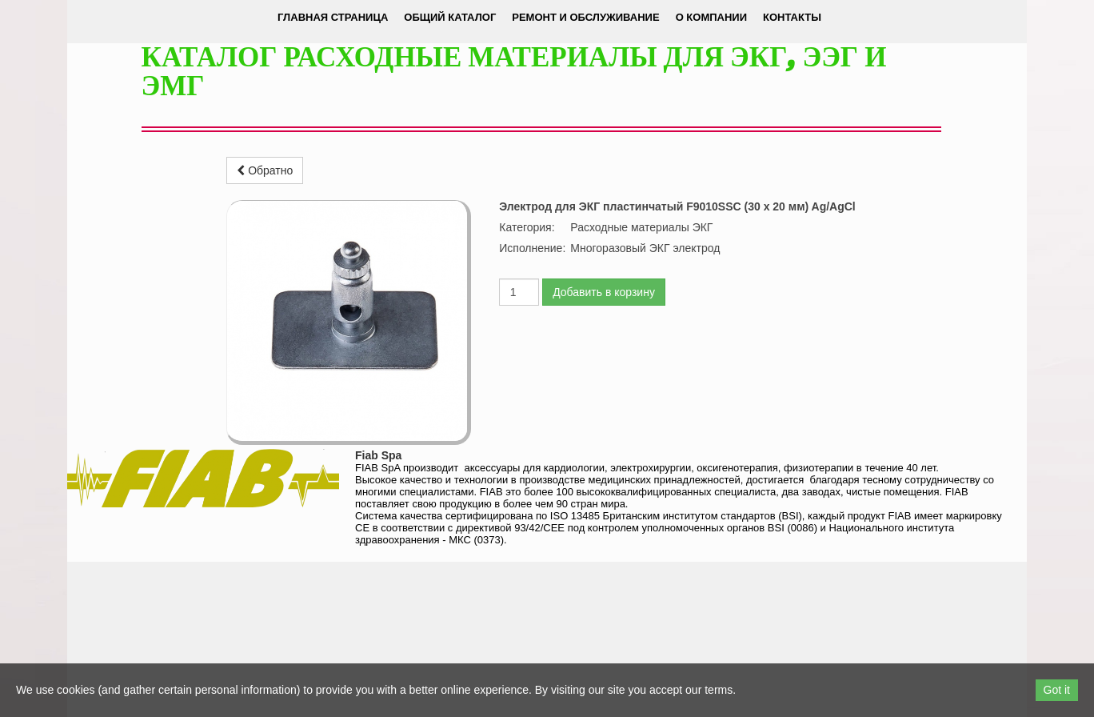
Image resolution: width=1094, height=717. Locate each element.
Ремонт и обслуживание (585, 17)
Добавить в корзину (604, 292)
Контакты (792, 17)
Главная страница (332, 17)
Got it (1057, 689)
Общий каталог (450, 17)
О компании (711, 17)
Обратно (265, 170)
